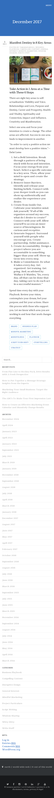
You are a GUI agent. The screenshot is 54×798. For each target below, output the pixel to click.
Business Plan (29, 326)
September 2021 (10, 450)
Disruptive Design (11, 684)
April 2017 (7, 543)
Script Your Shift (20, 342)
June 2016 (7, 580)
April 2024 (7, 425)
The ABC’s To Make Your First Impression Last (26, 398)
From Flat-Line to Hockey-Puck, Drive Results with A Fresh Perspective (26, 373)
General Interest (10, 691)
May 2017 (7, 536)
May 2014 (7, 648)
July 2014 (7, 636)
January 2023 (9, 431)
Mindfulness (17, 337)
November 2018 (10, 474)
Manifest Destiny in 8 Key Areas (30, 43)
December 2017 (10, 518)
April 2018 (7, 499)
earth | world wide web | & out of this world (28, 767)
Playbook (34, 337)
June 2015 (7, 605)
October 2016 (9, 555)
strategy (15, 348)
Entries (9, 743)
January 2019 (9, 468)
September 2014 (10, 623)
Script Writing (9, 709)
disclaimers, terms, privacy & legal (27, 789)
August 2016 (8, 567)
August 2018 (8, 487)
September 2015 (10, 592)
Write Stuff (24, 53)
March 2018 (8, 505)
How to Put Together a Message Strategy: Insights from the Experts (24, 382)
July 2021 (7, 456)
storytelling (41, 342)
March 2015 (8, 611)
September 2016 (10, 561)
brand (14, 326)
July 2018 (7, 493)
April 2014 (7, 654)
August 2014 (8, 629)
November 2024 (10, 419)
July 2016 (7, 574)
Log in (5, 740)
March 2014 (8, 660)
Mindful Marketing (28, 51)
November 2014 (10, 617)
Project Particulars (12, 703)
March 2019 (8, 462)
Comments (11, 746)
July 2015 (7, 598)
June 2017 (7, 530)
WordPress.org (11, 749)
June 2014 (7, 642)
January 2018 (9, 512)
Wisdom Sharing (10, 715)
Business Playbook (12, 672)
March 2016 (8, 586)
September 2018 (10, 481)
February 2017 (9, 549)
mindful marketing (21, 332)
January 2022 (9, 444)
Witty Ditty (8, 722)
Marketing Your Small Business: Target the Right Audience (24, 391)
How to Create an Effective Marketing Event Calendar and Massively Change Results (25, 406)
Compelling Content (30, 49)
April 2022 (7, 437)
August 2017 (8, 524)
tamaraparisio (27, 47)
